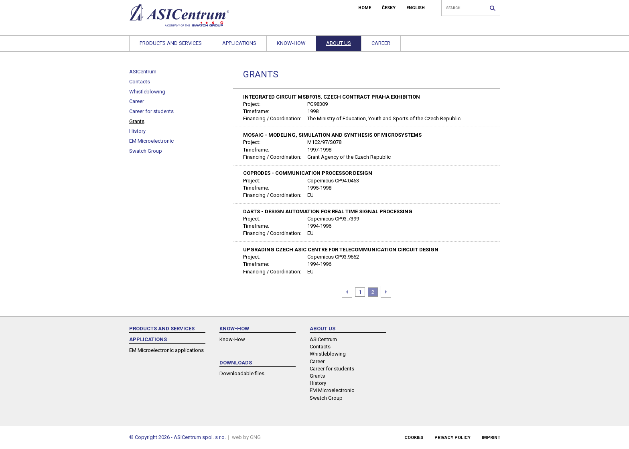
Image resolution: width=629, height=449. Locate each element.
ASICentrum (142, 72)
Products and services (171, 43)
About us (338, 43)
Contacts (139, 82)
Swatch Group (145, 151)
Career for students (151, 111)
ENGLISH (415, 7)
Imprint (491, 437)
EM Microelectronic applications (166, 350)
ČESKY (389, 7)
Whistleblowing (147, 92)
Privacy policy (452, 437)
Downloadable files (241, 373)
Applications (239, 43)
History (137, 131)
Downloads (235, 363)
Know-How (291, 43)
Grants (136, 121)
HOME (364, 7)
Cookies (413, 437)
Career (380, 43)
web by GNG (246, 437)
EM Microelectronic (151, 141)
